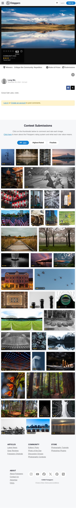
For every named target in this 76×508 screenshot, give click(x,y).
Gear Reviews (13, 451)
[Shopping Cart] (57, 3)
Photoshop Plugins (58, 451)
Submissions (68, 67)
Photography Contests (37, 457)
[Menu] (3, 3)
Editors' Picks (33, 448)
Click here (8, 134)
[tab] (23, 142)
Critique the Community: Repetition (28, 67)
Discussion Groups (35, 454)
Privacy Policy (40, 483)
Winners (7, 67)
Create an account (18, 103)
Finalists (53, 142)
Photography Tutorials (60, 448)
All (23, 142)
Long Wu (11, 80)
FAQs (12, 483)
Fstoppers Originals (15, 454)
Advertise (13, 480)
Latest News (12, 448)
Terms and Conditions (52, 483)
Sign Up (70, 3)
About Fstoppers (16, 474)
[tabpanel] (38, 292)
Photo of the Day (35, 451)
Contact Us (14, 477)
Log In (62, 3)
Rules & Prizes (52, 67)
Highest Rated (38, 142)
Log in (6, 103)
